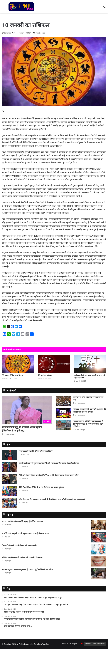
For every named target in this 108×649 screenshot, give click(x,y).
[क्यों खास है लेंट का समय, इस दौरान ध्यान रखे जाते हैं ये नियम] (90, 364)
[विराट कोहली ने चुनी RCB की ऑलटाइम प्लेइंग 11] (9, 455)
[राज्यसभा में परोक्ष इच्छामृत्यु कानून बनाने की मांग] (63, 401)
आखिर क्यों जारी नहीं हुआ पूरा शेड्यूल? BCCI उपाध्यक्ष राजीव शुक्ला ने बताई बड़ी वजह (49, 463)
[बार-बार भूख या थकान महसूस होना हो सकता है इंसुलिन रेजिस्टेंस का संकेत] (98, 573)
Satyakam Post (9, 33)
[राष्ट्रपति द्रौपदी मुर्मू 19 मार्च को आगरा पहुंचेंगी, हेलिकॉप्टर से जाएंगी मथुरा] (27, 410)
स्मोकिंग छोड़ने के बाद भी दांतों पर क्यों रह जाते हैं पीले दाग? (22, 557)
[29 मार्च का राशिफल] (54, 364)
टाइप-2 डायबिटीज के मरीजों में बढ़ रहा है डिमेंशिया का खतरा (22, 521)
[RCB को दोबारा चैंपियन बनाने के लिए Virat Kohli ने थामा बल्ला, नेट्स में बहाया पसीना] (9, 479)
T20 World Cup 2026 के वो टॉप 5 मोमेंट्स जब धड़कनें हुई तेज (41, 487)
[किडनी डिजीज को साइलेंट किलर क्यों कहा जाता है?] (98, 549)
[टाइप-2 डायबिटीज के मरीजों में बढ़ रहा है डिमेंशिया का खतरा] (98, 525)
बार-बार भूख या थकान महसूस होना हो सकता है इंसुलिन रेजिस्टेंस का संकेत (27, 570)
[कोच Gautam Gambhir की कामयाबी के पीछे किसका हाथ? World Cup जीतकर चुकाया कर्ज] (9, 503)
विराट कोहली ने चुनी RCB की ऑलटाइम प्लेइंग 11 (36, 451)
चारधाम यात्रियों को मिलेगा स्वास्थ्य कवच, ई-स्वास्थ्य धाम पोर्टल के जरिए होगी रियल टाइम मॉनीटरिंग (88, 424)
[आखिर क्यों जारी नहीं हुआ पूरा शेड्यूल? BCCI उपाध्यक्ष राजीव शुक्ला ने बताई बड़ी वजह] (9, 467)
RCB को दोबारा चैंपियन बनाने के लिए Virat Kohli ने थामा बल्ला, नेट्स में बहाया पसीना (49, 475)
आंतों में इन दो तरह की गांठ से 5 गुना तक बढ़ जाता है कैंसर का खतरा (25, 533)
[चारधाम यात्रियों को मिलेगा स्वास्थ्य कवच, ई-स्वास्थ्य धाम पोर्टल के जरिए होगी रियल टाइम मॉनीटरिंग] (63, 425)
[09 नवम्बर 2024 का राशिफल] (18, 364)
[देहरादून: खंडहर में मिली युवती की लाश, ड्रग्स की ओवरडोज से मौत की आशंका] (63, 413)
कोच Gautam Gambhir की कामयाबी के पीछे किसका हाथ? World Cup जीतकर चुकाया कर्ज (52, 499)
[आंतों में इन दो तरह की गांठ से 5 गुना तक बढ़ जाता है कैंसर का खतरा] (98, 537)
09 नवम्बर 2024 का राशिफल (12, 375)
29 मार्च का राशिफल (45, 375)
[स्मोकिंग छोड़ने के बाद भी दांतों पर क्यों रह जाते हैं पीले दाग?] (98, 561)
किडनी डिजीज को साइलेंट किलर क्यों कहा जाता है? (19, 545)
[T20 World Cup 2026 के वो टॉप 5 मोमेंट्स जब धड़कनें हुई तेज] (9, 491)
